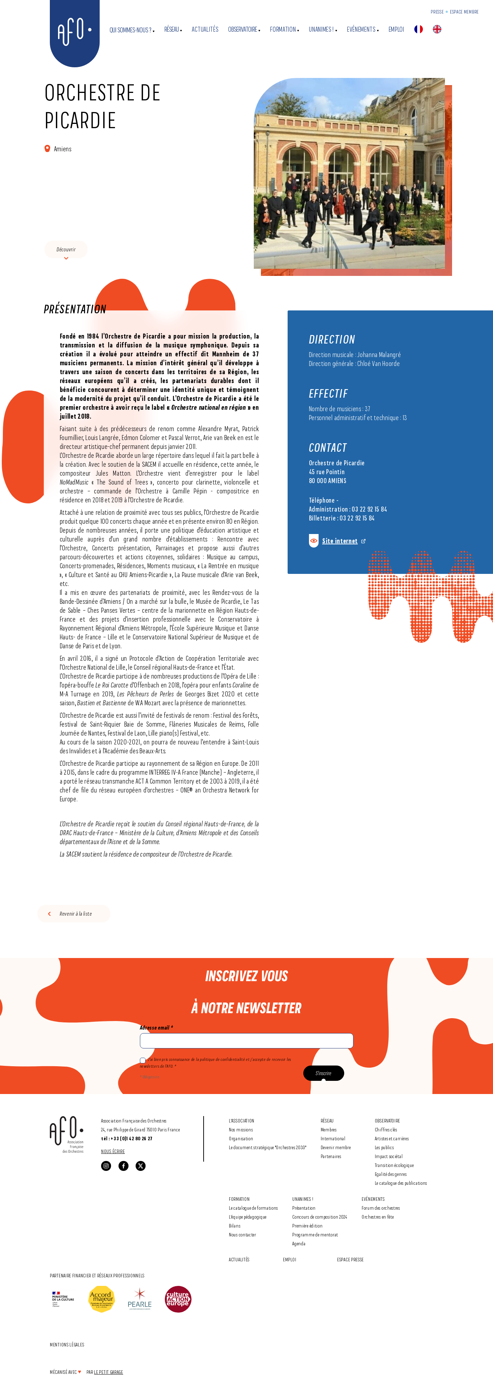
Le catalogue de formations (253, 1208)
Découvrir (66, 249)
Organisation (241, 1138)
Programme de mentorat (315, 1234)
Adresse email (156, 1027)
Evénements (361, 29)
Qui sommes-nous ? (130, 30)
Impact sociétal (389, 1156)
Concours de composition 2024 (319, 1217)
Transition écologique (394, 1165)
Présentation (303, 1208)
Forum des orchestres (381, 1208)
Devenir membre (336, 1147)
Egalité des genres (391, 1174)
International (333, 1138)
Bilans (234, 1226)
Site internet (340, 541)
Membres (329, 1129)
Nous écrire (113, 1151)
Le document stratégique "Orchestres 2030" (267, 1147)
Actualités (205, 29)
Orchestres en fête (378, 1217)
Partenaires (331, 1156)
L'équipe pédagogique (248, 1217)
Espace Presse (350, 1259)
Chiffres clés (386, 1129)
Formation (283, 29)
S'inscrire (323, 1073)
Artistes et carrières (392, 1138)
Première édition (307, 1226)
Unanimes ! (321, 29)
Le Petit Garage (108, 1372)
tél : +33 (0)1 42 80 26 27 (127, 1138)
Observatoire (242, 29)
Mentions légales (67, 1344)
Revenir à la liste (76, 913)
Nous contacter (242, 1234)
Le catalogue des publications (401, 1183)
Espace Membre (464, 12)
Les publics (384, 1147)
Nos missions (241, 1129)
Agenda (298, 1243)
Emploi (396, 29)
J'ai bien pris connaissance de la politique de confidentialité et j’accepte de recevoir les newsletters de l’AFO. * (215, 1063)
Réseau (171, 29)
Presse (437, 12)
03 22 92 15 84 (369, 509)
